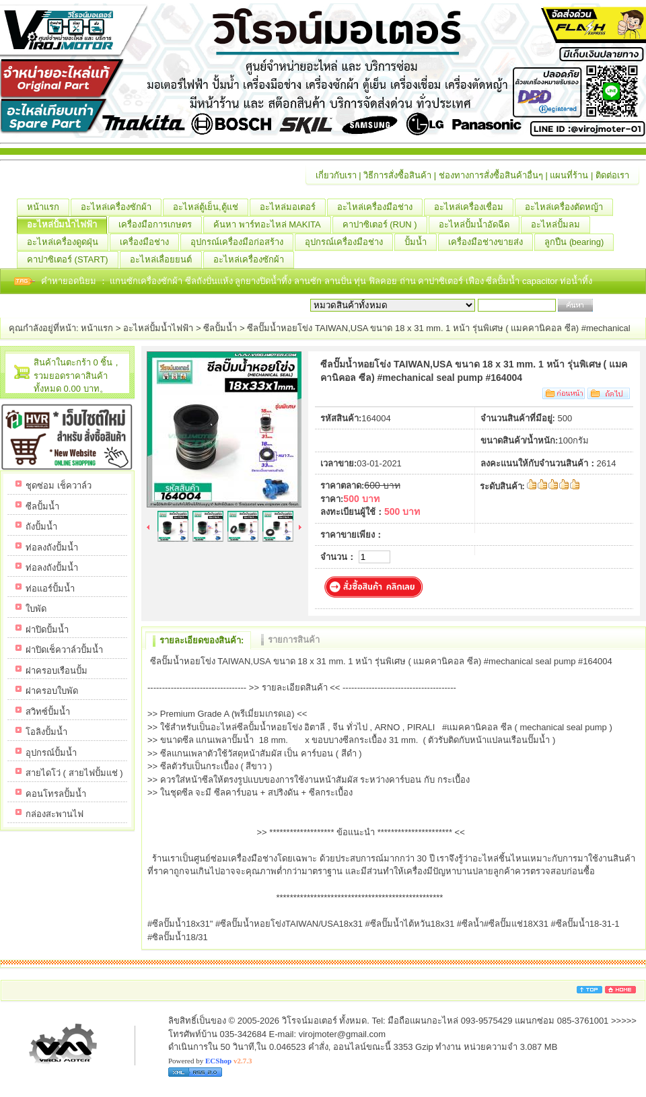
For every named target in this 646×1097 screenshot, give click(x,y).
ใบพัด (36, 609)
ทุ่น (361, 281)
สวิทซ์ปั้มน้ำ (48, 712)
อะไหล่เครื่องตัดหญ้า (569, 207)
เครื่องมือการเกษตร (160, 225)
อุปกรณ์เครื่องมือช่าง (349, 242)
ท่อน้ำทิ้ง (576, 281)
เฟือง (476, 281)
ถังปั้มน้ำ (41, 527)
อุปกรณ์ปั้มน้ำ (51, 753)
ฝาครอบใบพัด (52, 691)
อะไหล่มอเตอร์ (293, 207)
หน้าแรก (48, 207)
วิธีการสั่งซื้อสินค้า (397, 175)
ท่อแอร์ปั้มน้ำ (50, 588)
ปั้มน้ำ (420, 242)
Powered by (210, 1061)
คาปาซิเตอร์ (442, 281)
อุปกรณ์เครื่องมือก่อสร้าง (241, 242)
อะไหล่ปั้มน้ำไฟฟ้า (67, 225)
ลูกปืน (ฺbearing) (579, 242)
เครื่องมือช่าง (149, 242)
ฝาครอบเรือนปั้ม (56, 671)
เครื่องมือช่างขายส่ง (490, 242)
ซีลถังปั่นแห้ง (209, 281)
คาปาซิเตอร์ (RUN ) (385, 225)
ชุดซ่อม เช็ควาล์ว (59, 486)
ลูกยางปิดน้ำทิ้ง (264, 281)
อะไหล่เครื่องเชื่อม (473, 207)
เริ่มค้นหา (614, 305)
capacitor (541, 281)
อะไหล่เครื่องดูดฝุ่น (67, 242)
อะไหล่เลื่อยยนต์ (166, 260)
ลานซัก (309, 281)
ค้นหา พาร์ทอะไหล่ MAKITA (272, 225)
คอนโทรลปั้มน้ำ (56, 794)
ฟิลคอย (384, 281)
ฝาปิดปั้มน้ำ (47, 630)
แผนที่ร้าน (569, 175)
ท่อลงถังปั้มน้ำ (52, 547)
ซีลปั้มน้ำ (504, 281)
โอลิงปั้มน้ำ (46, 732)
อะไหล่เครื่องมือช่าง (380, 207)
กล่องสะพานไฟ (54, 814)
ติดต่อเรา (612, 175)
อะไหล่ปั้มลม (560, 225)
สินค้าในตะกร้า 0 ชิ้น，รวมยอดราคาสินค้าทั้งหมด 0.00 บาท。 (77, 375)
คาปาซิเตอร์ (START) (72, 260)
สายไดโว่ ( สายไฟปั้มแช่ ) (74, 773)
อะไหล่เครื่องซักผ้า (121, 207)
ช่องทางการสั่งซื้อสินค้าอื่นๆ (491, 175)
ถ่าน (409, 281)
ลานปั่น (338, 281)
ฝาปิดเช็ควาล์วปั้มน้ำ (64, 650)
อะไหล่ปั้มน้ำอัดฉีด (479, 225)
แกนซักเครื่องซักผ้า (147, 281)
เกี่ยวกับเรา (336, 175)
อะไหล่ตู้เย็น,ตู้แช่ (210, 207)
